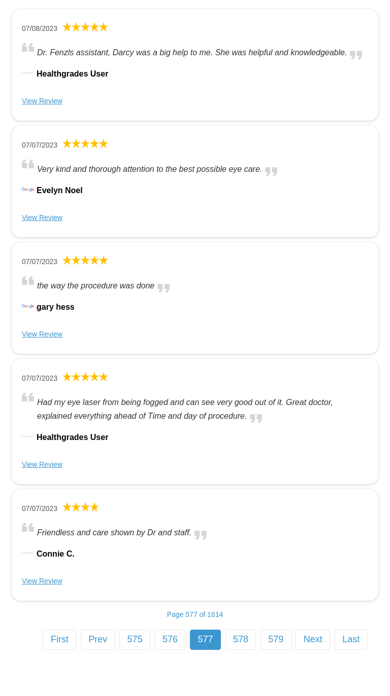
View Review (42, 101)
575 (135, 639)
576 (170, 639)
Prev (97, 639)
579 (275, 639)
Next (313, 639)
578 (240, 639)
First (60, 639)
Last (351, 639)
